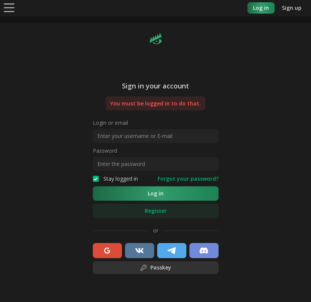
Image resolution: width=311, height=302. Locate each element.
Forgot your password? (188, 178)
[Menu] (9, 7)
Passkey (155, 267)
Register (156, 210)
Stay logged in (115, 178)
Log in (261, 7)
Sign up (292, 7)
